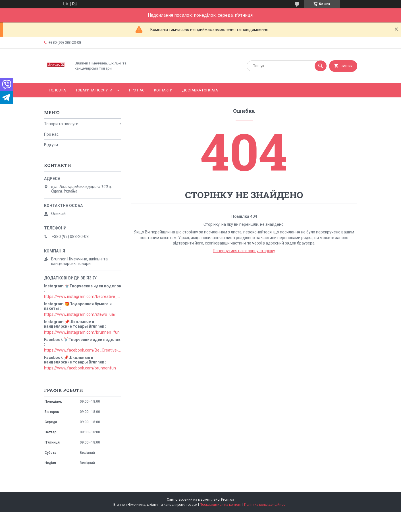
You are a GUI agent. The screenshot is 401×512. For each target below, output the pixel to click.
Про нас (136, 90)
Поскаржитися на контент (221, 505)
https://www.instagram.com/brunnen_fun (82, 332)
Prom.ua (227, 499)
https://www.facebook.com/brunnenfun (80, 368)
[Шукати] (321, 65)
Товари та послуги (94, 90)
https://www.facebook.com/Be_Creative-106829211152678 (82, 350)
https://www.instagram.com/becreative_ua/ (82, 296)
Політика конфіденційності (266, 505)
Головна (57, 90)
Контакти (163, 90)
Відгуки (51, 145)
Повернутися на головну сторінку (244, 250)
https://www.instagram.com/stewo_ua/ (80, 314)
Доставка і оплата (200, 90)
